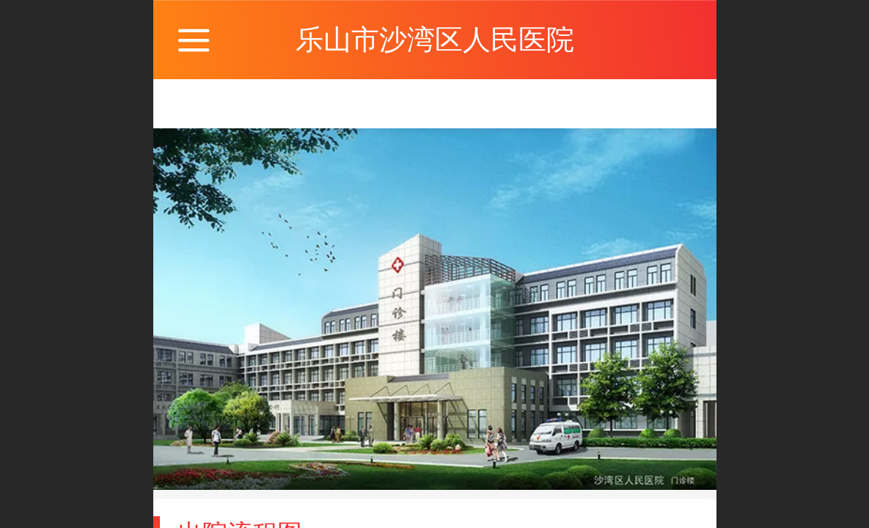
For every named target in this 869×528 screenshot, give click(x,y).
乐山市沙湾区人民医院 (435, 39)
